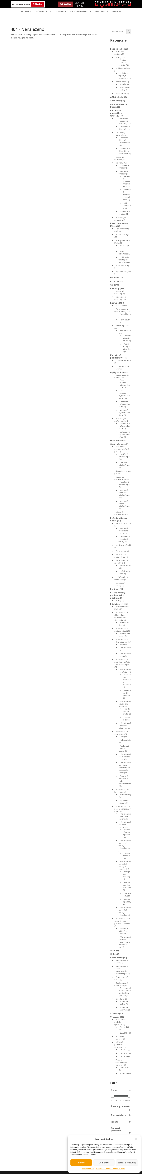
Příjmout (81, 1162)
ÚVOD (47, 17)
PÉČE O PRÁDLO (42, 12)
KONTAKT (80, 17)
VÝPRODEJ (116, 12)
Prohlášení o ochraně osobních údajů (110, 1169)
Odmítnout (104, 1162)
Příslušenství (101, 12)
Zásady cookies (88, 1169)
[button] (136, 1139)
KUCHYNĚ (25, 12)
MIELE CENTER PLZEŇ (61, 17)
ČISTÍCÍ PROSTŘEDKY (79, 12)
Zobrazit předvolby (127, 1162)
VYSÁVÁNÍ (60, 12)
